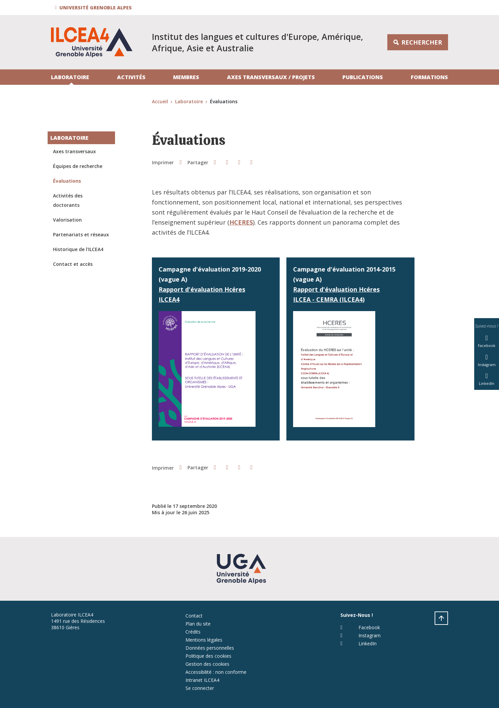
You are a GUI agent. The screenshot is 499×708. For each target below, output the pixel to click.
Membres (186, 77)
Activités (131, 77)
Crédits (193, 632)
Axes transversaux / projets (271, 77)
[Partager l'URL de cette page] (251, 162)
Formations (429, 77)
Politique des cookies (208, 656)
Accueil (160, 101)
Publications (362, 77)
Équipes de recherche (77, 166)
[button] (94, 7)
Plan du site (198, 624)
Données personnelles (209, 648)
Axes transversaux (74, 151)
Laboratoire (70, 77)
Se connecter (199, 688)
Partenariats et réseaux (81, 234)
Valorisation (67, 220)
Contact (194, 615)
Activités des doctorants (67, 200)
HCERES (241, 222)
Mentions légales (203, 640)
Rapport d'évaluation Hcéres (202, 289)
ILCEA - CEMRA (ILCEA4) (329, 299)
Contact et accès (73, 264)
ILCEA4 (169, 299)
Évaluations (67, 181)
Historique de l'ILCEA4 (78, 249)
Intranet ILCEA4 (202, 680)
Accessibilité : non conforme (215, 672)
